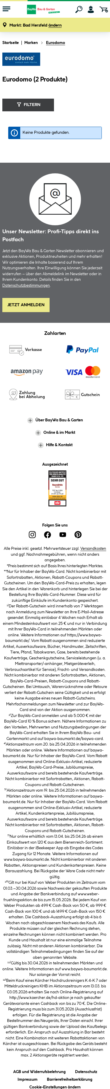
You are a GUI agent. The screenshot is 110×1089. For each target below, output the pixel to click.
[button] (35, 25)
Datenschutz (86, 1071)
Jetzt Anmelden (26, 305)
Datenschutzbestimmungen (26, 285)
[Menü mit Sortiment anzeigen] (6, 9)
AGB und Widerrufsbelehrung (39, 1071)
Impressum (28, 1078)
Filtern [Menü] (28, 104)
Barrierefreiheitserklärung (69, 1078)
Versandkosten (93, 548)
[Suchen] (79, 9)
